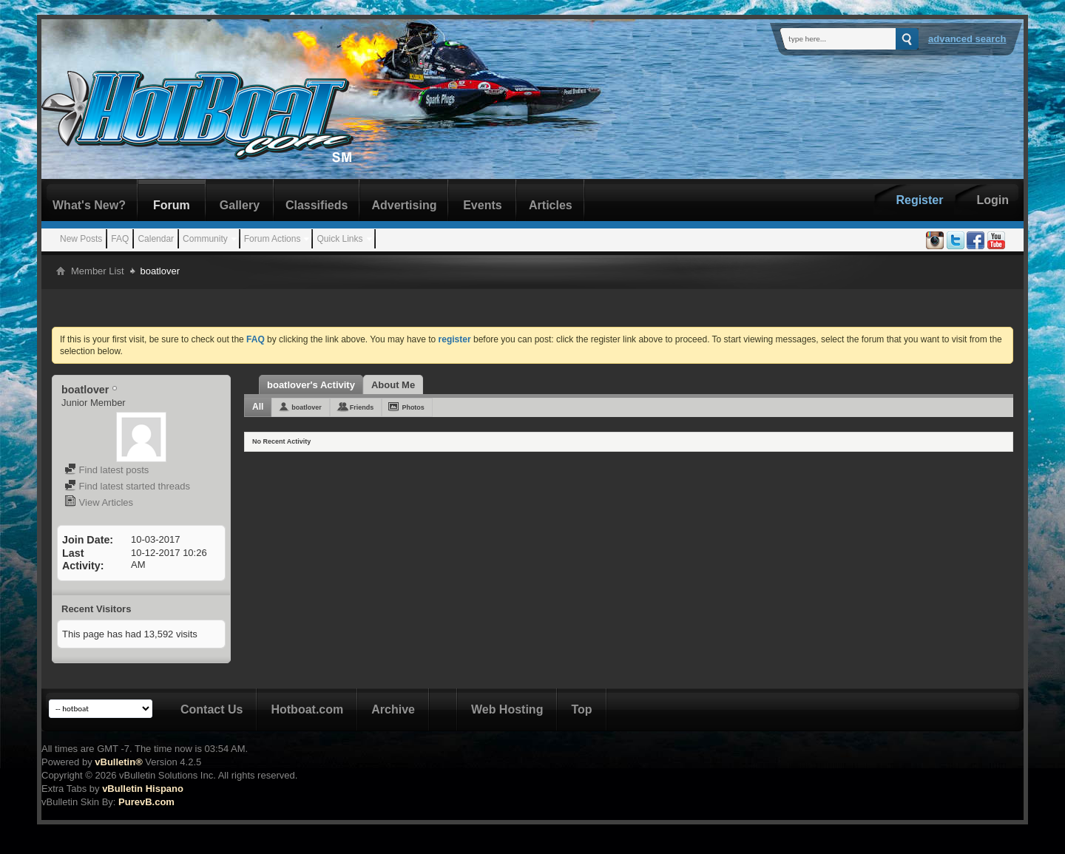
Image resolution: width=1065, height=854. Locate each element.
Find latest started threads (127, 486)
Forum (171, 205)
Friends (362, 407)
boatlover (306, 407)
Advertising (403, 205)
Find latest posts (106, 469)
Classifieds (316, 205)
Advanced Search (967, 38)
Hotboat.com (307, 709)
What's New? (89, 205)
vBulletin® (118, 761)
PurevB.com (146, 801)
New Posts (81, 239)
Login (992, 200)
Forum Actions (272, 239)
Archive (393, 709)
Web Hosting (507, 709)
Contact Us (211, 709)
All (257, 406)
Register (919, 200)
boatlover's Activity (311, 384)
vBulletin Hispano (142, 788)
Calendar (156, 239)
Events (482, 205)
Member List (97, 271)
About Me (393, 384)
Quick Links (339, 239)
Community (205, 239)
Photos (413, 407)
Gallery (240, 205)
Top (581, 709)
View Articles (98, 502)
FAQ (120, 239)
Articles (550, 205)
